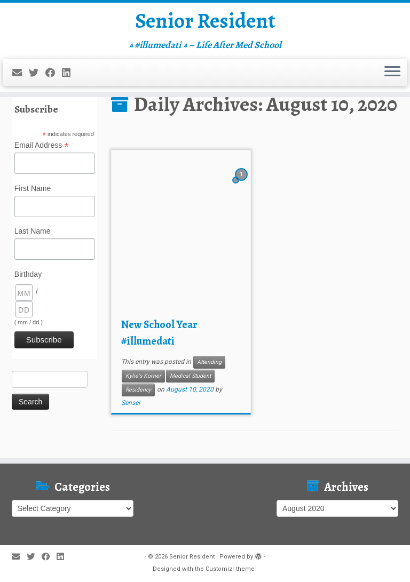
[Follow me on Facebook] (53, 73)
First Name (32, 188)
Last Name (32, 231)
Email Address (41, 145)
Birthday (28, 274)
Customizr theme (230, 568)
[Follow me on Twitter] (37, 73)
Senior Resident (205, 21)
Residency (138, 389)
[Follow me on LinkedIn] (69, 73)
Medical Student (190, 375)
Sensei (130, 402)
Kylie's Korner (143, 375)
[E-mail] (20, 73)
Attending (209, 361)
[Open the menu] (392, 73)
